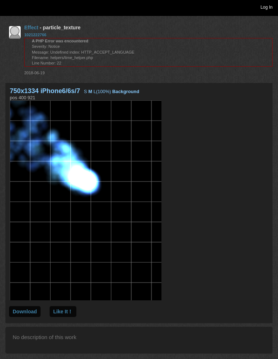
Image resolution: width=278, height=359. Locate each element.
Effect (31, 27)
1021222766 (35, 35)
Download (25, 311)
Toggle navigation (8, 7)
